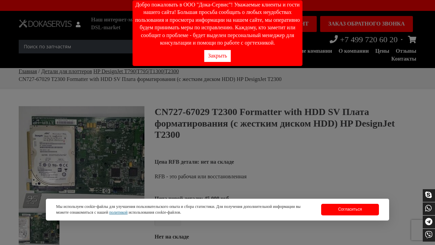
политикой (118, 212)
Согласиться (350, 209)
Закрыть (217, 56)
